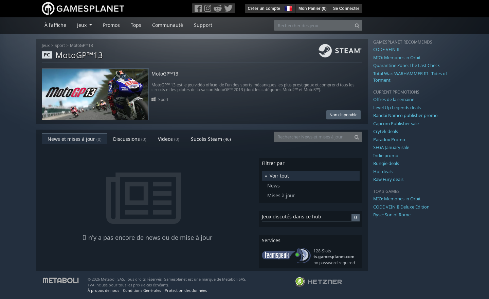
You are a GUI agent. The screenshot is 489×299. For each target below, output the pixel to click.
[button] (287, 7)
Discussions (129, 139)
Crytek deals (385, 131)
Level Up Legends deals (397, 107)
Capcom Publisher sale (396, 123)
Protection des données (186, 290)
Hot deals (383, 171)
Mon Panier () (312, 8)
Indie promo (385, 155)
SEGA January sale (391, 147)
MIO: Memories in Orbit (397, 57)
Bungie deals (386, 163)
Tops (136, 25)
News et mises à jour (75, 139)
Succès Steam (211, 139)
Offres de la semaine (393, 99)
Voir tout (279, 175)
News (273, 185)
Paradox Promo (389, 139)
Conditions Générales (142, 290)
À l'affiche (55, 25)
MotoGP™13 (81, 45)
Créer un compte (264, 8)
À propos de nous (103, 290)
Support (203, 25)
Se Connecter (346, 8)
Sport (60, 45)
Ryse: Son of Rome (392, 215)
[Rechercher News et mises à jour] (313, 137)
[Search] (357, 25)
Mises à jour (281, 195)
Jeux (46, 45)
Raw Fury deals (388, 179)
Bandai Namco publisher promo (405, 115)
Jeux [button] (82, 25)
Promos (111, 25)
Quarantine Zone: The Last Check (406, 65)
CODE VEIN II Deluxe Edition (401, 207)
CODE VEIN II (386, 49)
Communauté (167, 25)
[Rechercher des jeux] (313, 25)
